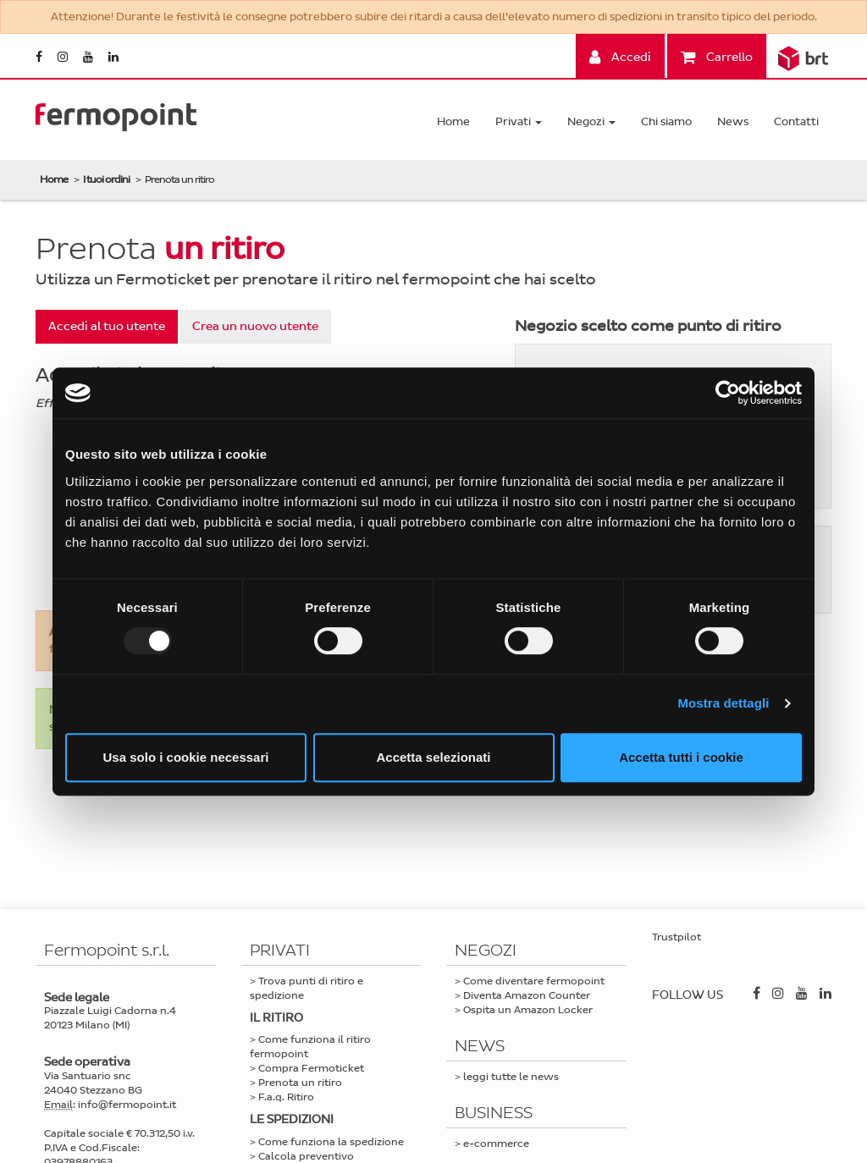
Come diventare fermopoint (534, 981)
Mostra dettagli (723, 703)
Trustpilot (676, 937)
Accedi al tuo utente (106, 326)
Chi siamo (666, 121)
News (732, 121)
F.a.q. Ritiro (286, 1097)
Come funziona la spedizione (331, 1142)
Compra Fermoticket (311, 1068)
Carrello (717, 57)
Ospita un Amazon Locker (528, 1010)
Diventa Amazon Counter (526, 995)
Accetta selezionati (433, 757)
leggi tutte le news (511, 1077)
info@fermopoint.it (127, 1105)
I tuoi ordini (106, 179)
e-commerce (496, 1143)
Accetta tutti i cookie (681, 757)
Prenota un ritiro (300, 1083)
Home (453, 121)
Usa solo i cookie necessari (186, 757)
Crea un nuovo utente (255, 326)
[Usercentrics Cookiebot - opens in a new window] (728, 392)
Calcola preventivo (306, 1156)
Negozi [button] (591, 121)
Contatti (796, 121)
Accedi (620, 57)
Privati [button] (518, 121)
